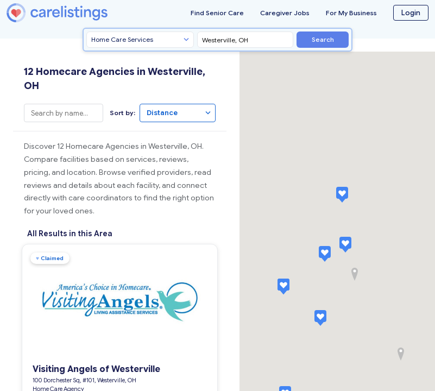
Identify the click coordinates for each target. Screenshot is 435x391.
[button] (345, 244)
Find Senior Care (217, 13)
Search (323, 39)
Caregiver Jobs (285, 13)
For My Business (351, 13)
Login (410, 12)
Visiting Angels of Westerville (92, 366)
